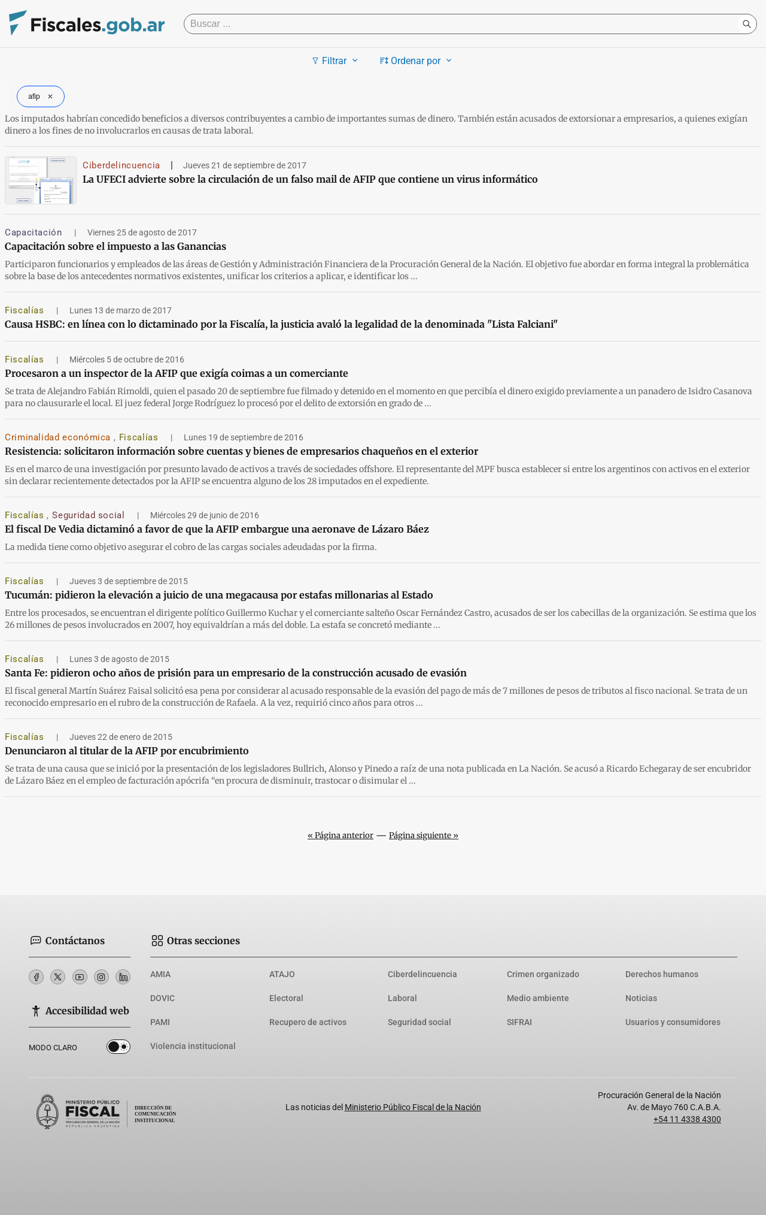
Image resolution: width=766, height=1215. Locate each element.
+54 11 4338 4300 (687, 1119)
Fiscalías (26, 310)
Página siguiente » (423, 835)
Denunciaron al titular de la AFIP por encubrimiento (127, 751)
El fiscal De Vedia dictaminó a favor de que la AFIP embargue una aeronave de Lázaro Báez (217, 529)
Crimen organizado (543, 974)
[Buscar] (463, 24)
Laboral (402, 998)
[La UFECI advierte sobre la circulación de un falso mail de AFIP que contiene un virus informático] (41, 180)
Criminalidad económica (59, 437)
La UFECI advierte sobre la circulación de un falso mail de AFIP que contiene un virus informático (310, 179)
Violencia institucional (193, 1046)
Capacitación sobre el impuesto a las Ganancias (115, 246)
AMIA (160, 974)
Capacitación (35, 232)
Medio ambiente (538, 998)
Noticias (641, 998)
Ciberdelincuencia (121, 165)
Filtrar (336, 61)
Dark (118, 1049)
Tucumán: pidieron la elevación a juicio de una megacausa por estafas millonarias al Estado (219, 595)
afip (41, 96)
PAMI (160, 1022)
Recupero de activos (307, 1022)
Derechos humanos (661, 974)
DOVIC (162, 998)
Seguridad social (89, 515)
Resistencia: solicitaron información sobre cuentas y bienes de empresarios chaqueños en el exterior (241, 451)
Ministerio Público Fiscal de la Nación (413, 1107)
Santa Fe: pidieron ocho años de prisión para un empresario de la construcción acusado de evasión (236, 673)
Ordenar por (417, 61)
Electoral (286, 998)
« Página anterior (340, 835)
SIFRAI (519, 1022)
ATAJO (282, 974)
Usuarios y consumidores (673, 1022)
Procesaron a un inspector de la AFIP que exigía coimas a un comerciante (176, 373)
